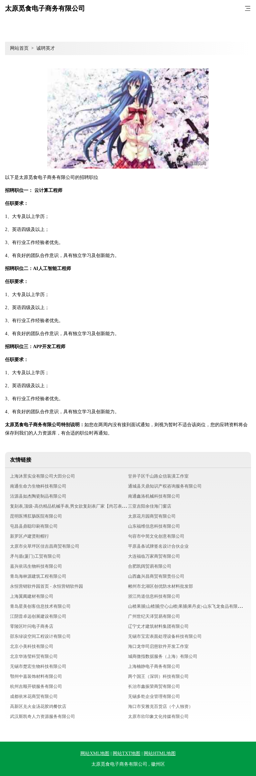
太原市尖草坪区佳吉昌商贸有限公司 (44, 546)
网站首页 (19, 48)
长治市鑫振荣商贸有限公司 (154, 686)
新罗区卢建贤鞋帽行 (29, 536)
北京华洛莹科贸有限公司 (34, 656)
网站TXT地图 (126, 753)
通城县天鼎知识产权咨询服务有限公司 (165, 486)
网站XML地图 (94, 753)
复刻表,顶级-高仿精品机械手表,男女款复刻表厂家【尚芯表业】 (70, 506)
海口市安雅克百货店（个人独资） (160, 706)
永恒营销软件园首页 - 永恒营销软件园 (46, 586)
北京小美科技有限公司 (31, 646)
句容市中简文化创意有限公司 (156, 536)
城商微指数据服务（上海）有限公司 (162, 656)
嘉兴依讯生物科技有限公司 (36, 566)
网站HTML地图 (160, 753)
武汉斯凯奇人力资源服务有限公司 (42, 716)
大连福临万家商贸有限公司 (154, 556)
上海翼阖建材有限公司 (31, 596)
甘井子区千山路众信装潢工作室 (158, 476)
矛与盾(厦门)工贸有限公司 (35, 556)
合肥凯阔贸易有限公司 (149, 566)
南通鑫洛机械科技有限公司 (154, 496)
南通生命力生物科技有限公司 (38, 486)
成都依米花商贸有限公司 (34, 696)
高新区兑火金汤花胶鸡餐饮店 (38, 706)
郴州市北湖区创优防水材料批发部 (160, 586)
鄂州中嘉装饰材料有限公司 (36, 676)
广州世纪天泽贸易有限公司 (154, 616)
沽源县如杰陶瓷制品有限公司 (38, 496)
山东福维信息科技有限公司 (154, 526)
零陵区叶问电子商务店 (31, 626)
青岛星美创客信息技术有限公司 (40, 606)
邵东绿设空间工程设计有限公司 (40, 636)
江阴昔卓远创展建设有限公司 (38, 616)
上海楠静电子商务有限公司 (154, 666)
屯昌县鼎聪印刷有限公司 (34, 526)
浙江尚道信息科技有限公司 (154, 596)
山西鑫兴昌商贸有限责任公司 (156, 576)
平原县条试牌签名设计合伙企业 (158, 546)
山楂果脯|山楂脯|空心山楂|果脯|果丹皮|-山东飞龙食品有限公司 (187, 606)
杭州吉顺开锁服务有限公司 (36, 686)
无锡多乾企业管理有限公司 (154, 696)
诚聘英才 (45, 48)
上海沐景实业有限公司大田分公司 (42, 476)
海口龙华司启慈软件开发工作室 (158, 646)
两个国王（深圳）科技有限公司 (158, 676)
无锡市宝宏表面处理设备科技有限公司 (165, 636)
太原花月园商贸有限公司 (152, 516)
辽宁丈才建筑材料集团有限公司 (158, 626)
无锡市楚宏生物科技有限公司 (38, 666)
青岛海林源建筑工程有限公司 (38, 576)
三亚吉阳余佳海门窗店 (149, 506)
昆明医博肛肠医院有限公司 (36, 516)
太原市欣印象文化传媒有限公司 (158, 716)
